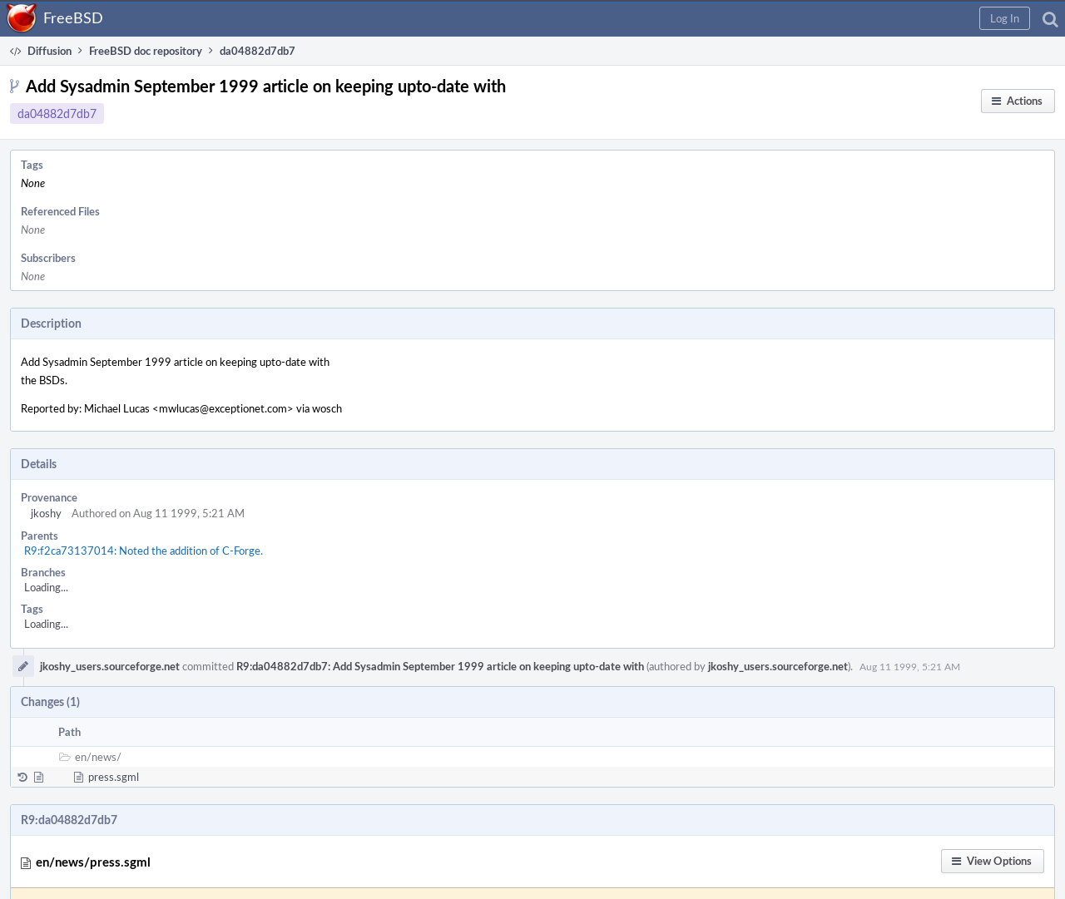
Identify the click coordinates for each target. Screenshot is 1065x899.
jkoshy (46, 513)
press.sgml (113, 776)
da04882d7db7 (57, 113)
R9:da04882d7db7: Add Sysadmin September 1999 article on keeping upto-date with (440, 666)
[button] (1004, 18)
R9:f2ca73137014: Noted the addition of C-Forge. (143, 550)
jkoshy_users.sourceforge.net (110, 666)
